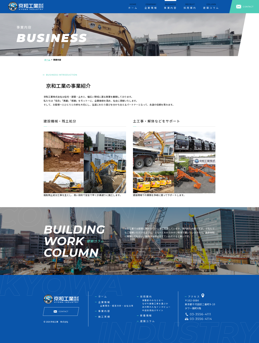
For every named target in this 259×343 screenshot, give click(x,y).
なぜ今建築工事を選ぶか (155, 303)
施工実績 (104, 316)
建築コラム (147, 321)
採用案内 (146, 296)
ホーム (102, 296)
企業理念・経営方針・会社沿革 (117, 305)
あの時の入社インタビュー (156, 306)
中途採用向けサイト (153, 310)
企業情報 (104, 302)
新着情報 (146, 315)
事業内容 (104, 311)
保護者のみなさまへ (153, 300)
